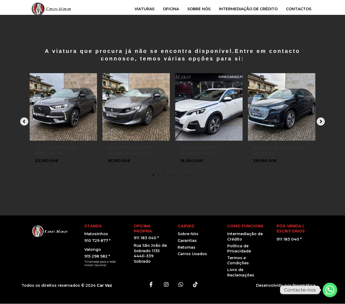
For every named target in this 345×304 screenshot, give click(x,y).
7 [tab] (186, 175)
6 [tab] (180, 175)
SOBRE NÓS (199, 8)
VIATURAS (144, 8)
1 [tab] (153, 175)
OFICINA (171, 8)
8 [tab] (191, 175)
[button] (24, 121)
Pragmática (303, 285)
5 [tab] (175, 175)
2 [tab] (159, 175)
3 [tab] (164, 175)
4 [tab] (169, 175)
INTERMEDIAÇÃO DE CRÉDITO (248, 8)
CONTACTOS (298, 8)
